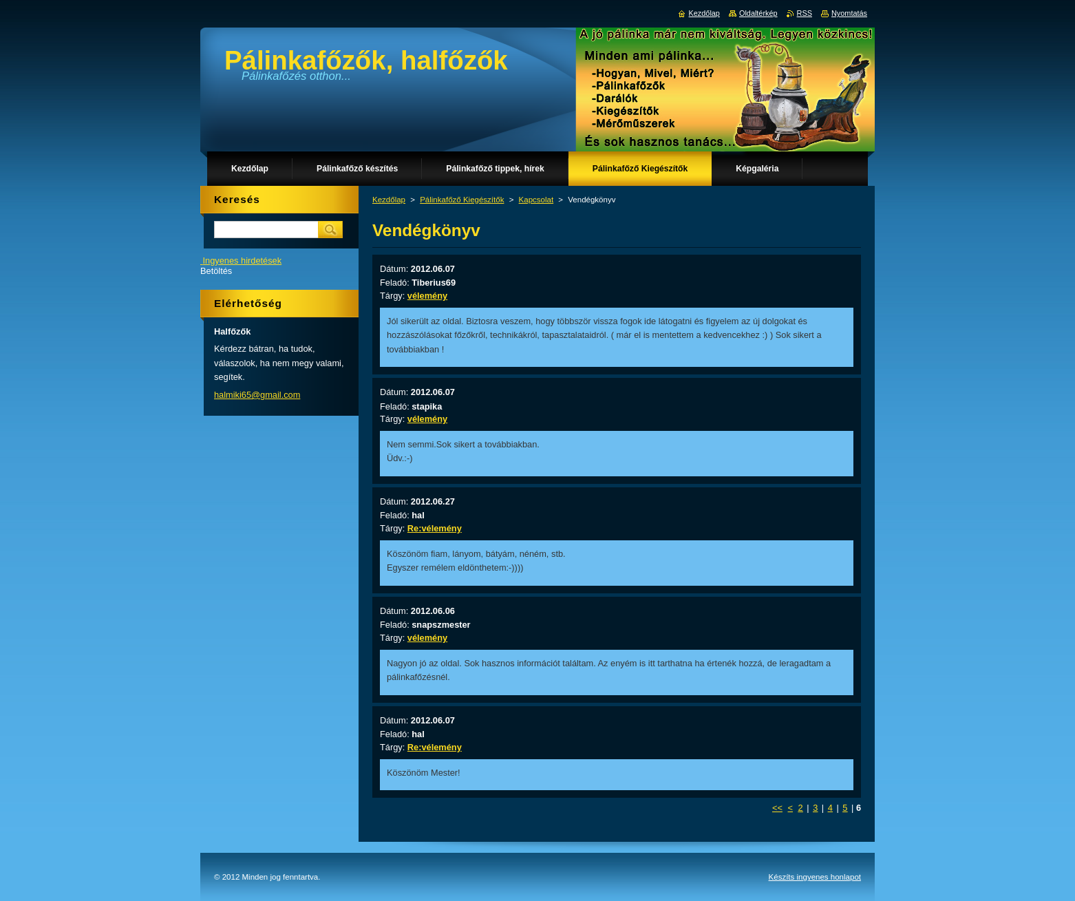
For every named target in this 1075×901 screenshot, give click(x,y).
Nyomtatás (849, 13)
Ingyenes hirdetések (242, 260)
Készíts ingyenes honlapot (815, 877)
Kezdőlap (388, 199)
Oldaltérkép (758, 13)
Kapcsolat (536, 199)
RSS (804, 13)
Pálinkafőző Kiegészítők (462, 199)
